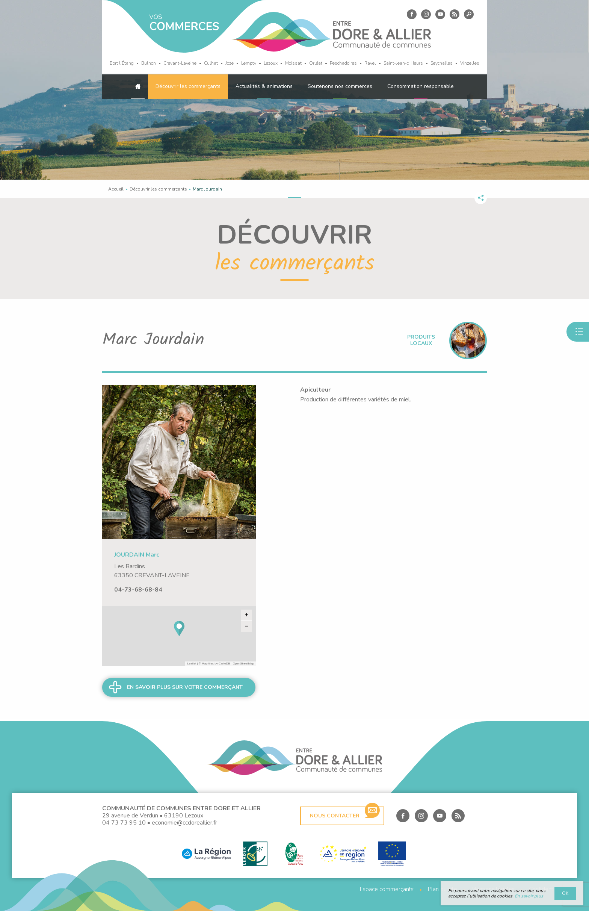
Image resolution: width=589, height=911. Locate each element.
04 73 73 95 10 (124, 823)
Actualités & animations (264, 86)
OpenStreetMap (243, 663)
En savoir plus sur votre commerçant (185, 687)
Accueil (116, 189)
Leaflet (191, 663)
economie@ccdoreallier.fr (184, 823)
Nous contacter (345, 813)
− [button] (247, 626)
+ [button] (247, 615)
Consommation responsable (420, 86)
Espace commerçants (387, 889)
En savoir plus (529, 896)
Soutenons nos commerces (340, 86)
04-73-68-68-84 (138, 590)
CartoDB (224, 663)
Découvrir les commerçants (188, 86)
